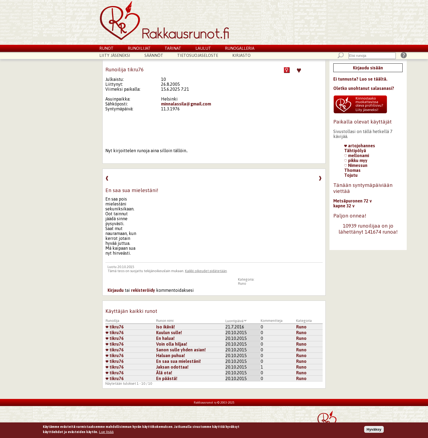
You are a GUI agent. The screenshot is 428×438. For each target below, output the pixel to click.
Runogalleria (239, 48)
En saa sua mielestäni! (178, 361)
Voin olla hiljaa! (171, 344)
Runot (106, 48)
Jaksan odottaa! (172, 366)
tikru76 (115, 326)
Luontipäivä (236, 321)
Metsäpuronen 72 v (352, 200)
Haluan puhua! (170, 355)
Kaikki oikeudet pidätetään (206, 271)
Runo (242, 283)
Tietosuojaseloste (197, 55)
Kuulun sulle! (169, 332)
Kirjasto (241, 55)
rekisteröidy (143, 290)
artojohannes (359, 145)
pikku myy (355, 160)
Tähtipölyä (355, 150)
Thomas (352, 170)
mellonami (356, 155)
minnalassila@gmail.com (186, 103)
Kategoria (304, 321)
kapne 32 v (344, 205)
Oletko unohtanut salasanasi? (363, 88)
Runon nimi (165, 321)
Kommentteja (272, 321)
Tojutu (351, 175)
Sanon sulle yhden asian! (181, 349)
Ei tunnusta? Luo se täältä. (360, 79)
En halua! (165, 338)
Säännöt (153, 55)
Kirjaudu (116, 290)
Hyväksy (374, 430)
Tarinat (173, 48)
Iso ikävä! (165, 326)
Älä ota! (164, 372)
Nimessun (355, 165)
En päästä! (166, 378)
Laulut (203, 48)
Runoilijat (139, 48)
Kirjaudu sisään (368, 67)
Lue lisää (106, 433)
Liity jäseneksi (114, 55)
